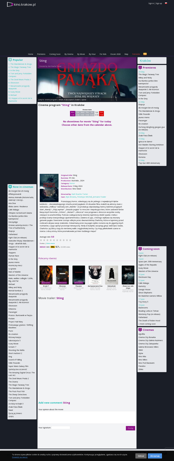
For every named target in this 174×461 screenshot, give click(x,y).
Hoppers (12, 252)
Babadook (112, 286)
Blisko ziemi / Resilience (18, 206)
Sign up (159, 3)
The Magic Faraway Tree (148, 74)
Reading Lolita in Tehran (148, 311)
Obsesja (62, 286)
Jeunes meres (144, 117)
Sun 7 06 (101, 113)
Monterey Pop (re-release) (149, 314)
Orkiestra (12, 309)
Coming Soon (54, 54)
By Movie (81, 54)
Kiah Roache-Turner (54, 66)
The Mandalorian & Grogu (149, 111)
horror (72, 183)
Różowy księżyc (14, 337)
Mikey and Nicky (145, 77)
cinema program (51, 100)
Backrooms (143, 307)
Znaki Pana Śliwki (145, 135)
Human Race (13, 256)
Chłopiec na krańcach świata (20, 213)
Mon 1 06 (72, 113)
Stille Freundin (144, 114)
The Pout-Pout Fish (16, 391)
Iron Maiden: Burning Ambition (151, 145)
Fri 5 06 (92, 113)
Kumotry (142, 286)
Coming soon (151, 249)
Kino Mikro (142, 359)
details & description (66, 100)
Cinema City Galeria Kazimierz (150, 340)
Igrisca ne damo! (145, 141)
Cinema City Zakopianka (148, 343)
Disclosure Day (144, 277)
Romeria (141, 157)
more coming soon (148, 324)
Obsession (142, 154)
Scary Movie (143, 268)
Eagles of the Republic (147, 265)
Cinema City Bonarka (147, 337)
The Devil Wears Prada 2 (20, 79)
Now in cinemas (23, 187)
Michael (13, 95)
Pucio (10, 331)
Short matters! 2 (15, 353)
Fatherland (142, 317)
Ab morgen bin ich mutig (148, 108)
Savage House (144, 289)
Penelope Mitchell (84, 197)
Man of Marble (14, 272)
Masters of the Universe (148, 271)
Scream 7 (12, 347)
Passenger (142, 120)
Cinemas (148, 330)
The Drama (13, 382)
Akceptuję (155, 456)
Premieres (41, 54)
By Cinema (68, 54)
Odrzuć (141, 456)
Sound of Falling (15, 359)
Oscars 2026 (115, 54)
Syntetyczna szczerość (17, 369)
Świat (10, 410)
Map (126, 54)
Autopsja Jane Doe (95, 286)
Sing (10, 356)
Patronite (136, 54)
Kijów (140, 353)
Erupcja (141, 104)
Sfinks (140, 369)
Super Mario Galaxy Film (18, 366)
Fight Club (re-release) (147, 255)
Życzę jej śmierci (15, 413)
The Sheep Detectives (17, 394)
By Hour (92, 54)
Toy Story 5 (143, 302)
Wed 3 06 (82, 113)
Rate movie (50, 243)
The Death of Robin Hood (149, 320)
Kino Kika (142, 356)
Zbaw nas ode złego (128, 287)
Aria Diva (12, 203)
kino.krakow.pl (25, 4)
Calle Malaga (143, 283)
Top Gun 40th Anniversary (149, 163)
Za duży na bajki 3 (15, 403)
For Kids (103, 54)
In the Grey (143, 98)
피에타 (11, 416)
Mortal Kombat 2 (15, 290)
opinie (84, 100)
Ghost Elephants (145, 292)
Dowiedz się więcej (20, 457)
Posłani (11, 318)
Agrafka (141, 334)
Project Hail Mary (15, 321)
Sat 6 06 (96, 113)
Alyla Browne (71, 197)
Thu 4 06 (87, 113)
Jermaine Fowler (99, 197)
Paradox (142, 366)
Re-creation (143, 124)
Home (30, 54)
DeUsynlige (13, 222)
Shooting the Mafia (16, 350)
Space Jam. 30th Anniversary (150, 261)
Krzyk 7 (46, 286)
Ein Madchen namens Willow (150, 296)
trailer (78, 100)
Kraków (145, 60)
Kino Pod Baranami (146, 363)
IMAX (140, 350)
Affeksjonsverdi (14, 194)
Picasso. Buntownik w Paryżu (20, 315)
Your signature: (44, 427)
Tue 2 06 (77, 113)
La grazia (12, 268)
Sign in (151, 3)
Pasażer (79, 286)
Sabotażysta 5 (14, 340)
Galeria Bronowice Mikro (148, 347)
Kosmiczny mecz (15, 265)
